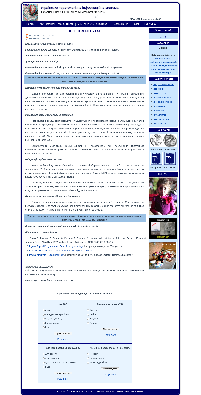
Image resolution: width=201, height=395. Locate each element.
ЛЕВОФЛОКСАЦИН (162, 102)
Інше (47, 327)
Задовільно (95, 318)
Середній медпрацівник (57, 314)
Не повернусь (97, 358)
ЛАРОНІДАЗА (159, 124)
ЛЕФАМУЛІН (159, 111)
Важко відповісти (98, 362)
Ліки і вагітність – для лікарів (92, 24)
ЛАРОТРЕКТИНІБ (161, 119)
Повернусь (95, 354)
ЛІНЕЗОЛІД (158, 89)
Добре (93, 314)
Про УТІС (29, 24)
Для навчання (52, 358)
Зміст (136, 24)
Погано (93, 323)
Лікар (48, 310)
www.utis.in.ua (85, 391)
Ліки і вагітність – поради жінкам (56, 24)
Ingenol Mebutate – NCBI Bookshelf (46, 255)
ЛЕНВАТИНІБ (159, 106)
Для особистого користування (60, 362)
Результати (63, 339)
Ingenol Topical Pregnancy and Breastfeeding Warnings (56, 246)
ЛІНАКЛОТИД (159, 93)
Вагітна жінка (52, 323)
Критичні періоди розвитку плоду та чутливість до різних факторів (163, 69)
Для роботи (51, 354)
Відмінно (94, 310)
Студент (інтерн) (53, 318)
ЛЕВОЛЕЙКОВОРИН (163, 98)
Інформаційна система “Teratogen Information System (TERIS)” (60, 250)
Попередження (120, 24)
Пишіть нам (150, 24)
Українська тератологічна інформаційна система (80, 8)
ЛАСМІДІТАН (159, 115)
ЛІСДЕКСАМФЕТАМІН (163, 84)
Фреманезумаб (168, 62)
